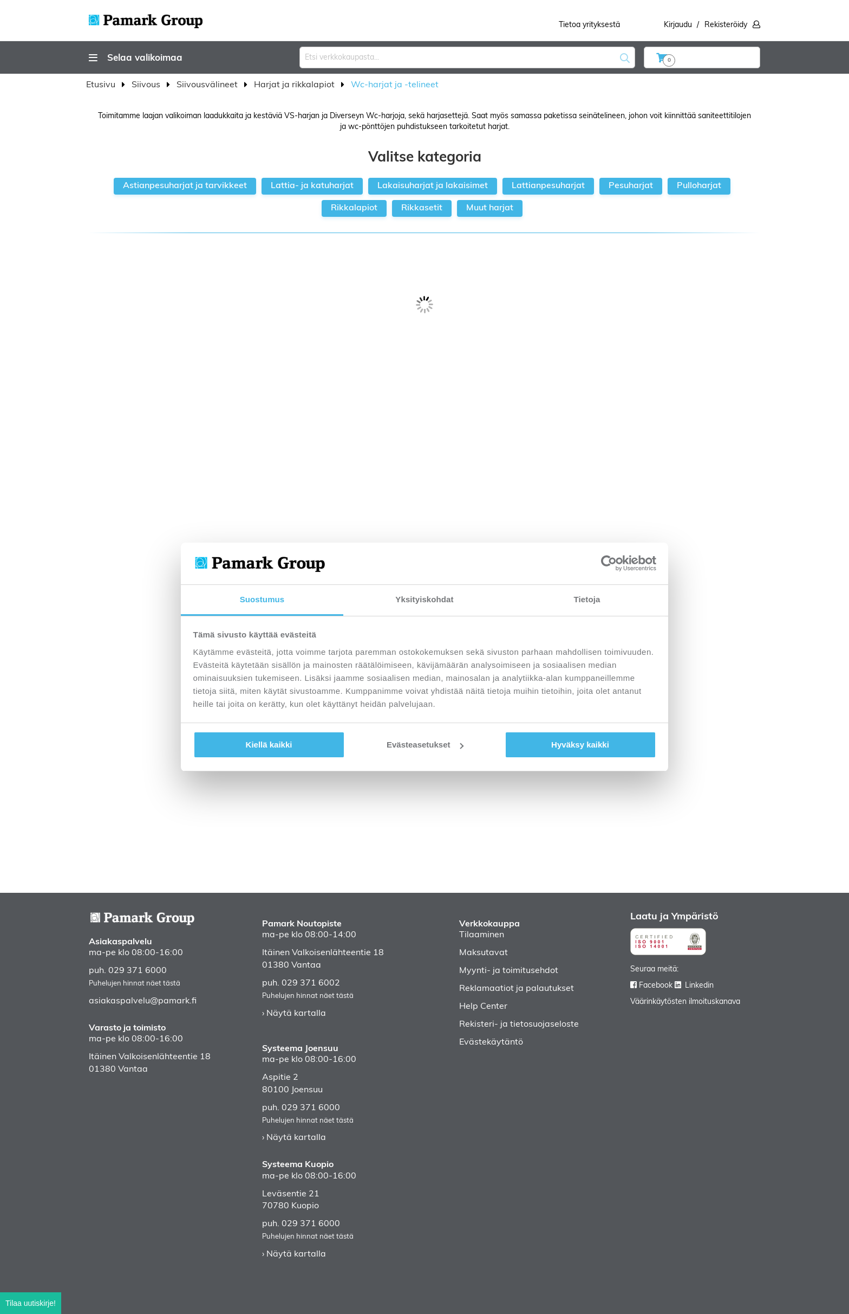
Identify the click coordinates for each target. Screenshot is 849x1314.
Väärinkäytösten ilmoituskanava (685, 1002)
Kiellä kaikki (269, 744)
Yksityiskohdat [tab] (424, 599)
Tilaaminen (481, 935)
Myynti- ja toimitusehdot (508, 971)
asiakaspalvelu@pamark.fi (143, 1001)
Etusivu (101, 85)
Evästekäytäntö (491, 1042)
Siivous (147, 85)
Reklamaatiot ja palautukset (516, 988)
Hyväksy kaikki (580, 744)
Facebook (655, 986)
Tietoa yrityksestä (589, 25)
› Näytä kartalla (294, 1013)
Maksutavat (483, 953)
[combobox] (467, 57)
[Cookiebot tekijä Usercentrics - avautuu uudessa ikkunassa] (608, 563)
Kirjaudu (678, 25)
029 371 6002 (311, 983)
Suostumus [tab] (262, 599)
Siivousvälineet (208, 85)
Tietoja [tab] (587, 599)
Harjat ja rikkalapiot (295, 85)
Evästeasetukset (425, 744)
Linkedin (699, 986)
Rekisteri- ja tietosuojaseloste (519, 1024)
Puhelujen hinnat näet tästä (134, 983)
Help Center (483, 1006)
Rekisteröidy (725, 25)
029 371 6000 (137, 971)
